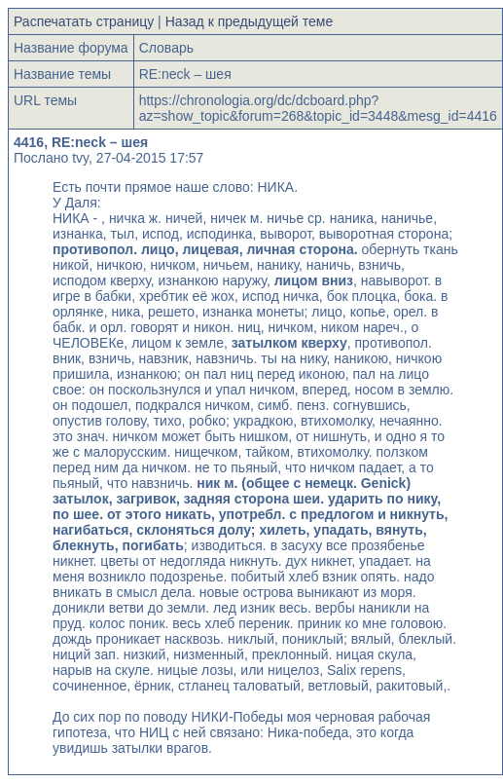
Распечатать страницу (84, 21)
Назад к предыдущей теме (249, 21)
